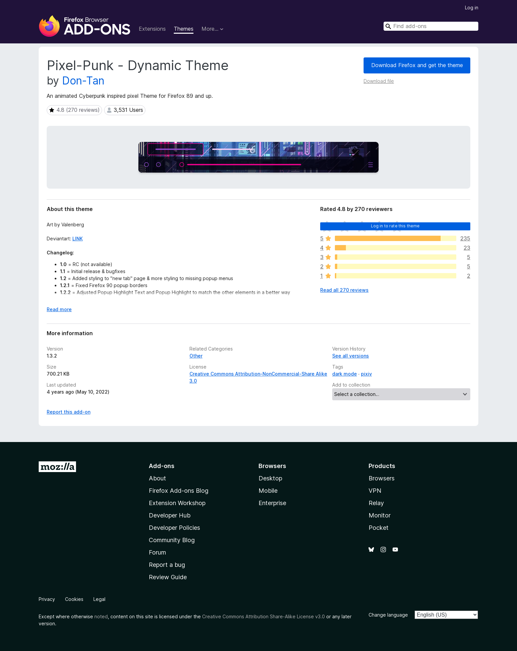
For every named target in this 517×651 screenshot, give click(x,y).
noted (101, 616)
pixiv (366, 374)
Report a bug (167, 564)
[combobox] (431, 26)
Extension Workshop (177, 502)
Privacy (47, 599)
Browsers (382, 478)
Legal (99, 599)
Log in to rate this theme (395, 225)
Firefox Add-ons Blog (178, 490)
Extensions (152, 28)
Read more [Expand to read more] (59, 309)
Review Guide (168, 577)
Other (195, 356)
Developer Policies (174, 527)
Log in (471, 7)
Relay (376, 502)
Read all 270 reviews (344, 290)
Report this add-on (68, 412)
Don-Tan (83, 80)
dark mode (344, 374)
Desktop (270, 478)
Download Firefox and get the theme (417, 65)
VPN (375, 490)
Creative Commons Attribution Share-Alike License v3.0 (263, 616)
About (157, 478)
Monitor (380, 515)
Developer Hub (169, 515)
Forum (157, 552)
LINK (77, 238)
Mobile (268, 490)
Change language (388, 615)
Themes (183, 28)
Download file (379, 81)
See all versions (350, 356)
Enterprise (272, 502)
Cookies (74, 599)
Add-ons (161, 465)
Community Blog (172, 540)
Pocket (379, 527)
